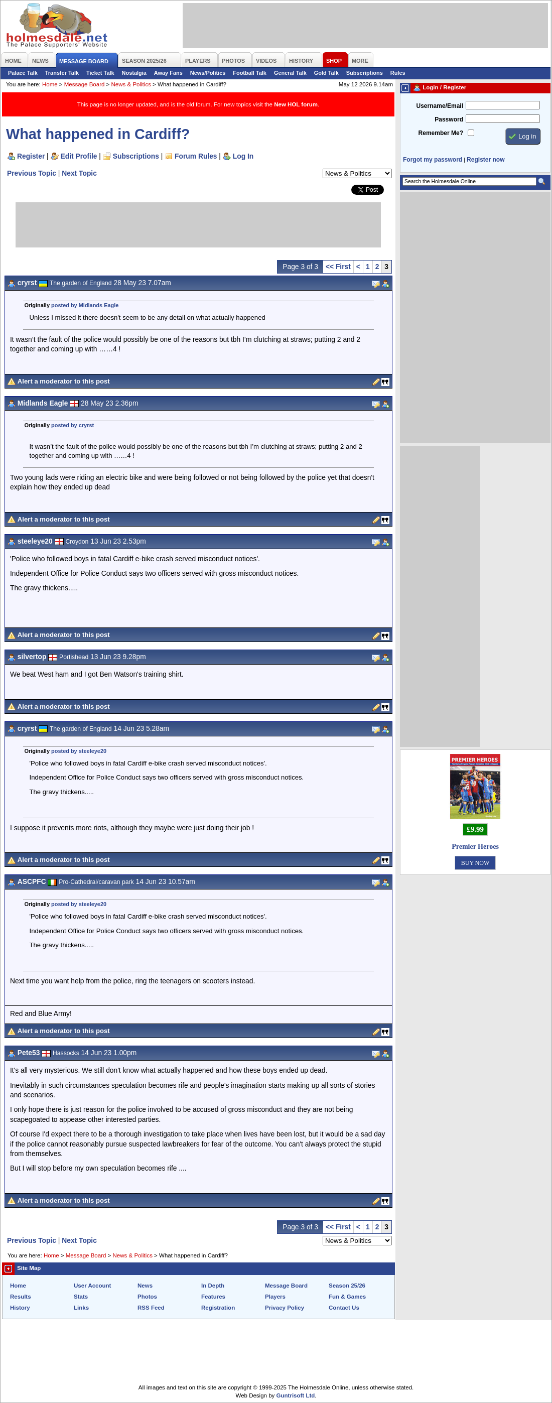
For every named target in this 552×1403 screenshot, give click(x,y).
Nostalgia (134, 73)
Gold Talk (326, 73)
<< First (338, 267)
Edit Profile (79, 156)
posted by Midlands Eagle (84, 305)
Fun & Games (347, 1297)
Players (275, 1297)
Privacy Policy (284, 1308)
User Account (92, 1286)
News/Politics (208, 73)
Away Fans (168, 73)
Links (81, 1308)
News (145, 1286)
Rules (397, 73)
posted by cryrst (72, 425)
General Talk (290, 73)
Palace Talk (23, 73)
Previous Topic (31, 173)
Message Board (84, 84)
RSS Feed (151, 1308)
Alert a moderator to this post (64, 381)
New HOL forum (296, 104)
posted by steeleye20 (78, 751)
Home (50, 84)
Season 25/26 (347, 1286)
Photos (147, 1297)
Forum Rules (196, 156)
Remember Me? (441, 133)
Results (20, 1297)
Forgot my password (432, 159)
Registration (218, 1308)
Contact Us (344, 1308)
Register (31, 156)
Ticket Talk (100, 73)
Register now (485, 159)
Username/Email (439, 105)
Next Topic (79, 173)
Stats (81, 1297)
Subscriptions (364, 73)
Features (213, 1297)
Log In (243, 156)
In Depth (212, 1286)
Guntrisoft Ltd (296, 1395)
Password (449, 119)
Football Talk (249, 73)
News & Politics (131, 84)
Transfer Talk (62, 73)
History (20, 1308)
